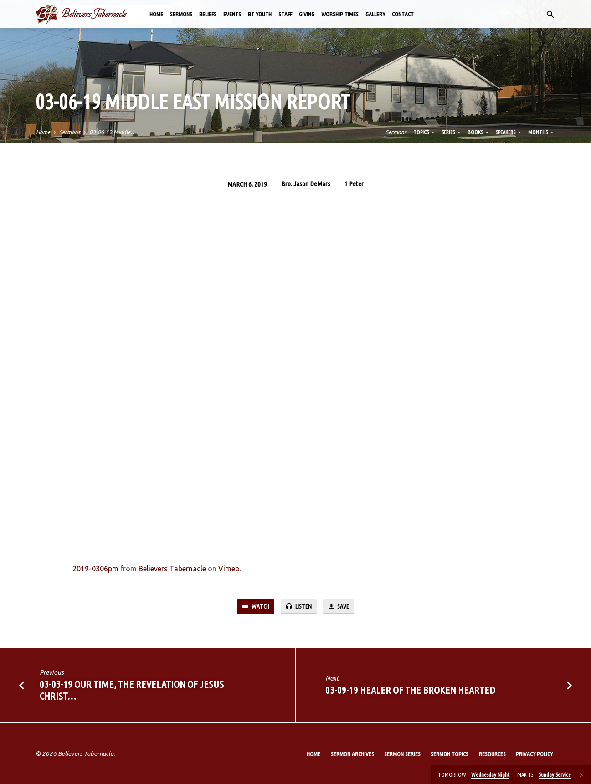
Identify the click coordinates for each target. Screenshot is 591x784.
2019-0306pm (95, 569)
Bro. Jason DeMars (305, 184)
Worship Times (340, 14)
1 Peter (354, 184)
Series (452, 132)
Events (232, 14)
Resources (492, 754)
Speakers (509, 132)
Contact (403, 14)
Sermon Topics (449, 754)
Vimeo (229, 569)
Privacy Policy (534, 754)
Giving (306, 14)
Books (479, 132)
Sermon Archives (352, 754)
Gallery (375, 14)
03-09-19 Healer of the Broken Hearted (410, 691)
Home (156, 14)
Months (541, 132)
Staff (285, 14)
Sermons (181, 14)
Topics (424, 132)
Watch (253, 606)
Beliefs (207, 14)
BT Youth (260, 14)
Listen (298, 606)
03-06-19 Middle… (112, 132)
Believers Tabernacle (172, 569)
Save (340, 606)
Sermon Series (402, 754)
